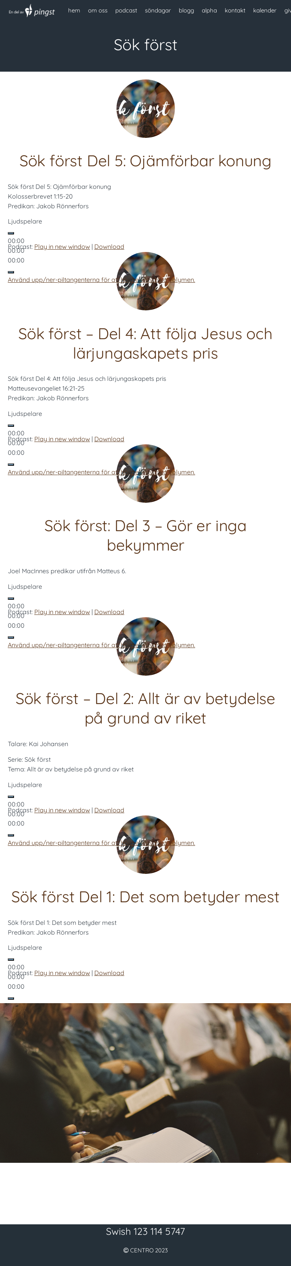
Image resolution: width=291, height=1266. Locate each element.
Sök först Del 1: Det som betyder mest (145, 896)
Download (109, 246)
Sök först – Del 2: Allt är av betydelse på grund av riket (145, 707)
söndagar (158, 10)
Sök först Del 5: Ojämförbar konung (145, 160)
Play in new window (62, 246)
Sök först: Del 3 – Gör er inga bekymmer (145, 535)
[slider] (101, 279)
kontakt (235, 10)
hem (74, 10)
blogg (186, 10)
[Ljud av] (11, 272)
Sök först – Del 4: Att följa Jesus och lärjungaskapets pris (145, 343)
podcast (126, 10)
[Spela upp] (11, 233)
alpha (209, 10)
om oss (98, 10)
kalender (265, 10)
